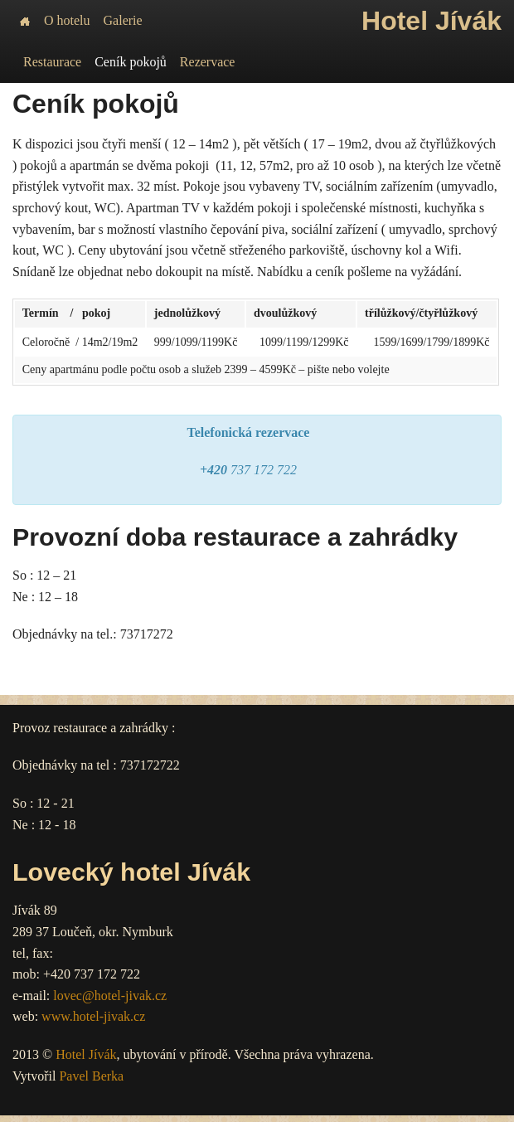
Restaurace (52, 62)
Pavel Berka (91, 1076)
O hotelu (67, 20)
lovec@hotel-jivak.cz (110, 995)
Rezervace (207, 62)
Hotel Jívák (86, 1054)
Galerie (123, 20)
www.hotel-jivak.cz (93, 1016)
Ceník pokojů (131, 62)
